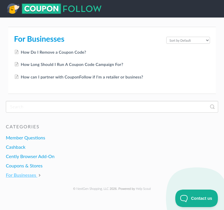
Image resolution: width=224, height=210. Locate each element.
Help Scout (143, 188)
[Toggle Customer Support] (196, 198)
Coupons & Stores (24, 165)
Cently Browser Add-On (30, 156)
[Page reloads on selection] (188, 40)
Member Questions (25, 137)
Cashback (15, 147)
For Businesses (24, 175)
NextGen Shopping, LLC (92, 188)
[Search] (112, 107)
